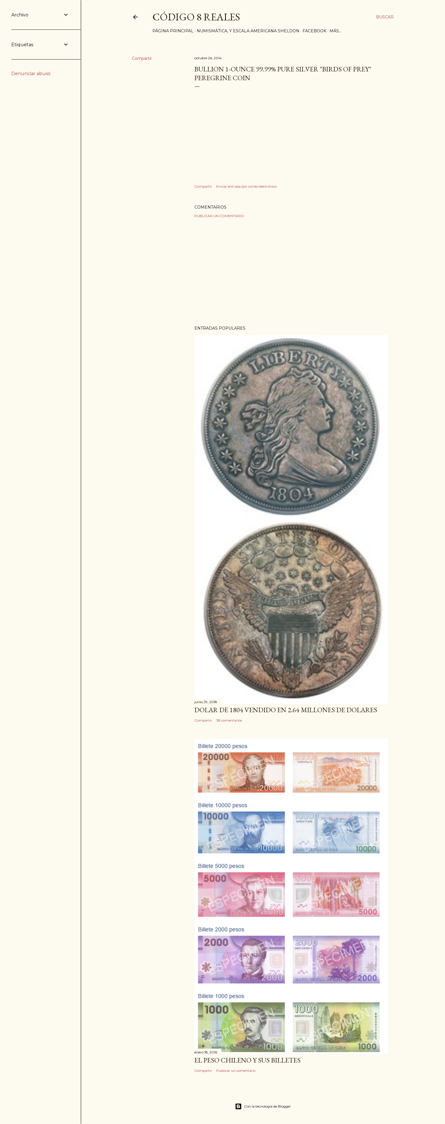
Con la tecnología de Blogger (263, 1106)
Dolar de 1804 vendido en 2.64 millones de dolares (285, 709)
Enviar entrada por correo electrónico (246, 186)
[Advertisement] (291, 271)
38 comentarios (229, 720)
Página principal (173, 30)
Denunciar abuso (31, 73)
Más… (335, 30)
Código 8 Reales (196, 17)
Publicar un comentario (219, 216)
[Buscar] (385, 17)
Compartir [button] (142, 58)
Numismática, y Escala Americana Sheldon (248, 30)
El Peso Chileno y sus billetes (247, 1060)
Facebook (314, 30)
